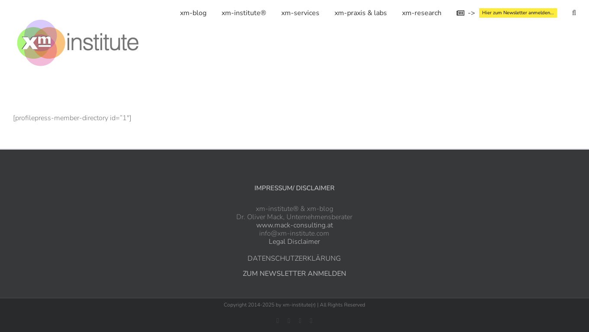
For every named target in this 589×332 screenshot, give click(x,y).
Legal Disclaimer (294, 241)
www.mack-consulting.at (294, 225)
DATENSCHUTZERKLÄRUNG (294, 258)
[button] (574, 13)
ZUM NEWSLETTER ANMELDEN (294, 273)
